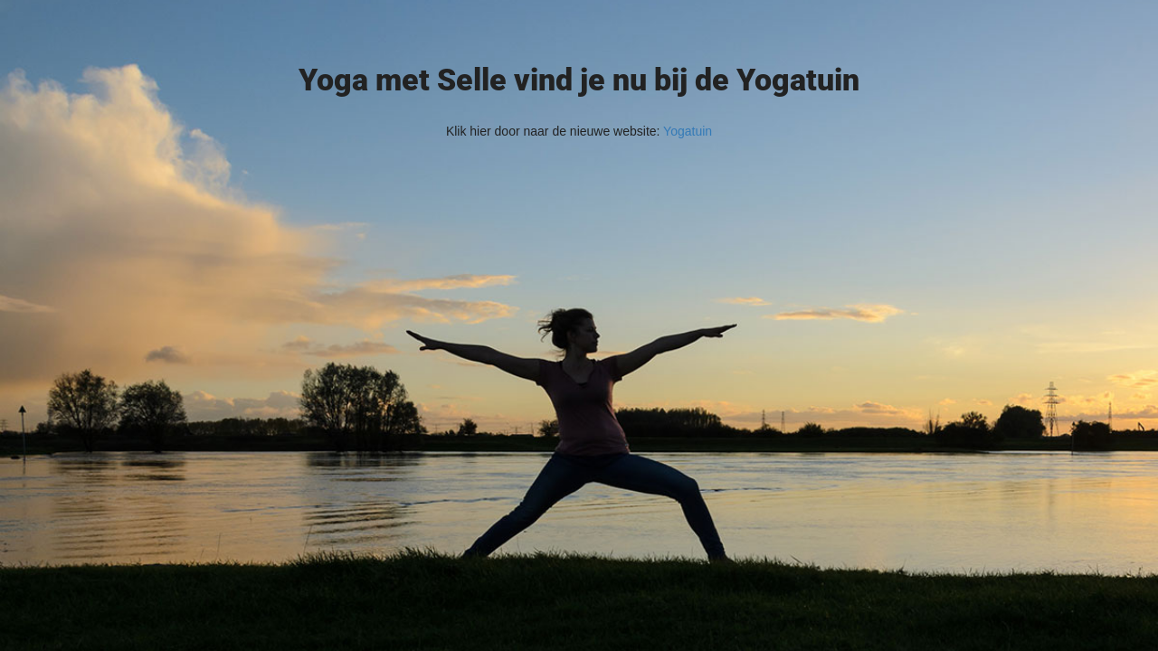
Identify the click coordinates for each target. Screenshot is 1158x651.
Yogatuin (687, 131)
